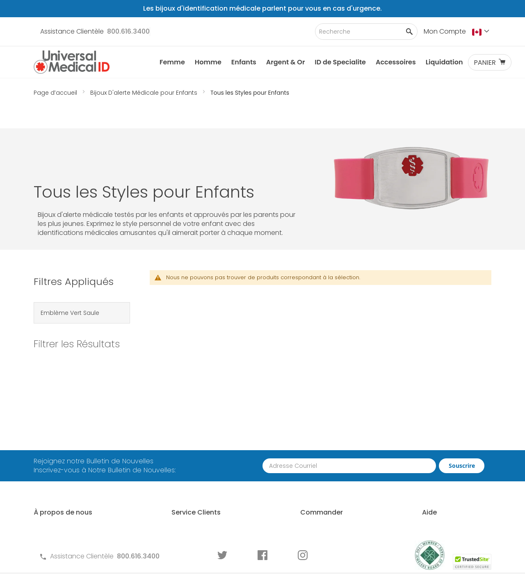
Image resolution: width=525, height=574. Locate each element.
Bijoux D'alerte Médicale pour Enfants (144, 93)
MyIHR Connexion (61, 471)
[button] (481, 31)
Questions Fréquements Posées (200, 448)
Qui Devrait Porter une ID (443, 435)
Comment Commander (325, 435)
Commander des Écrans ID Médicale (330, 513)
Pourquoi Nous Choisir (68, 457)
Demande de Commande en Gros (329, 467)
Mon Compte (445, 31)
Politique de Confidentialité (193, 490)
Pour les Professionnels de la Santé (333, 490)
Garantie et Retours (181, 476)
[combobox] (366, 31)
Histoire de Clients (62, 485)
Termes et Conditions (184, 462)
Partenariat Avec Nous (323, 448)
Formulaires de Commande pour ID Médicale (205, 509)
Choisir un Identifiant (437, 448)
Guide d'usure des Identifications (434, 504)
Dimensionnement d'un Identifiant (442, 467)
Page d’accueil (56, 93)
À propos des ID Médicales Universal (76, 439)
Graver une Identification (444, 485)
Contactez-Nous (176, 435)
